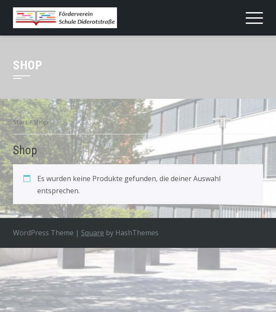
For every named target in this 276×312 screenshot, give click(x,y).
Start (20, 121)
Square (92, 232)
